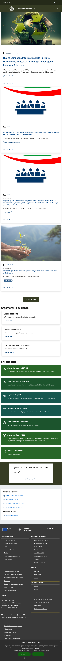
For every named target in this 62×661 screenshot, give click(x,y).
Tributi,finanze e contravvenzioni (14, 578)
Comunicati (8, 265)
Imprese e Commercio (40, 550)
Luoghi (36, 586)
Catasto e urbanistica (40, 556)
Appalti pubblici (39, 553)
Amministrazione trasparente (13, 626)
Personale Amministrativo (12, 556)
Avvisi (6, 126)
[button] (31, 658)
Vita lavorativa (38, 546)
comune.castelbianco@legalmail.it (14, 615)
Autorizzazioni (8, 587)
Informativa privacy (10, 632)
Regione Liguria (7, 2)
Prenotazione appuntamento (43, 599)
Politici (6, 553)
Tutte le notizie (31, 299)
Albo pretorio (8, 629)
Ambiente (7, 581)
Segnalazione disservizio (41, 602)
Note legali (7, 635)
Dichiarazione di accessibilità (12, 638)
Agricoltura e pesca (10, 590)
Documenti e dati (9, 559)
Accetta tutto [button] (24, 654)
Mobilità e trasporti (40, 562)
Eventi (36, 589)
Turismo (36, 559)
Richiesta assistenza (40, 609)
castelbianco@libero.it (19, 617)
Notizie (8, 53)
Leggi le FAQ (38, 606)
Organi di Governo (9, 540)
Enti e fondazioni (9, 550)
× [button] (60, 641)
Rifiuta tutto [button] (38, 654)
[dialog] (31, 650)
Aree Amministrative (10, 543)
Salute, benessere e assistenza (13, 584)
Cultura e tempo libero (41, 543)
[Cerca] (58, 8)
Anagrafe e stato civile (41, 540)
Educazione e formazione (11, 571)
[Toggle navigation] (3, 8)
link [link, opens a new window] (48, 650)
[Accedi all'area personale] (54, 2)
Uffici (5, 546)
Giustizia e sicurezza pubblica (13, 574)
